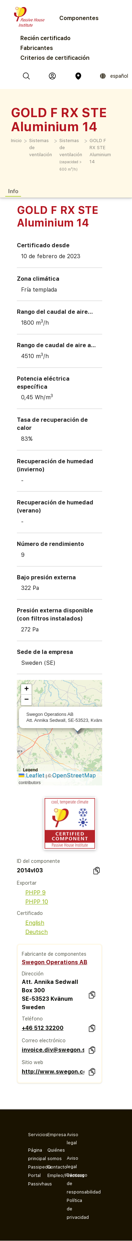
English (30, 922)
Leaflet (32, 775)
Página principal (32, 1154)
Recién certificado (45, 38)
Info (13, 190)
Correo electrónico (44, 1040)
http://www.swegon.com (53, 1071)
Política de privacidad (71, 1209)
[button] (26, 689)
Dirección (33, 973)
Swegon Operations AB (54, 962)
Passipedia (32, 1167)
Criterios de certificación (55, 58)
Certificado (30, 913)
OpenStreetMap (74, 775)
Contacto (51, 1167)
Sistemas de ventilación (40, 147)
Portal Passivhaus (32, 1179)
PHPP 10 (32, 901)
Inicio (16, 140)
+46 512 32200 (43, 1028)
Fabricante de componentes (54, 954)
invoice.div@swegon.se (53, 1049)
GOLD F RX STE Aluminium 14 (100, 151)
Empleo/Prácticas (51, 1175)
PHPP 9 (31, 892)
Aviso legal (71, 1162)
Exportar (27, 883)
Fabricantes (36, 48)
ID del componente (38, 861)
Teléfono (32, 1019)
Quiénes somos (51, 1154)
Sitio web (32, 1062)
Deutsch (32, 932)
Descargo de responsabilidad (71, 1183)
